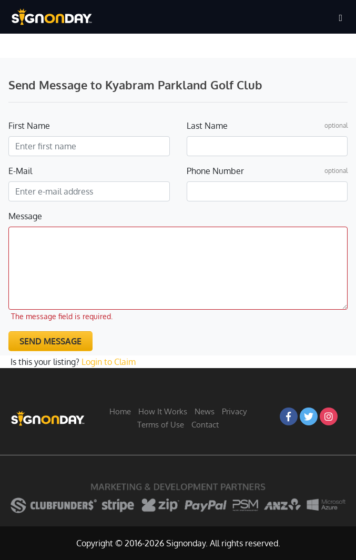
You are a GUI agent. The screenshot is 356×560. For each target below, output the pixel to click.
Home (120, 411)
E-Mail (20, 171)
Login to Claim (109, 362)
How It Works (162, 411)
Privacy (234, 411)
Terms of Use (160, 425)
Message (25, 216)
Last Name (207, 125)
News (205, 411)
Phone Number (215, 171)
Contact (205, 425)
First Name (29, 125)
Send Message (50, 341)
